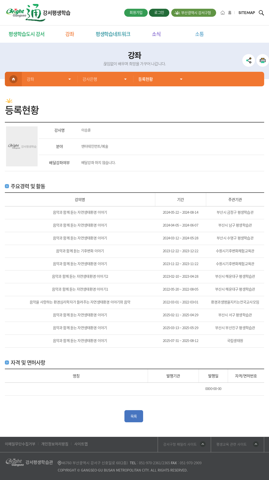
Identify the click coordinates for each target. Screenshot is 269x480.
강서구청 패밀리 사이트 (180, 444)
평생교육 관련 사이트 (231, 444)
